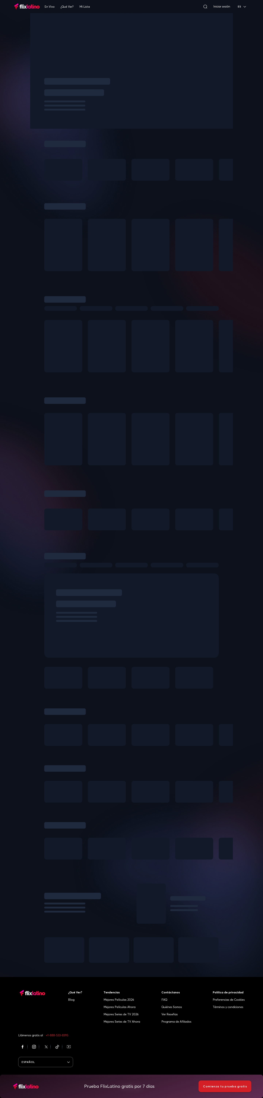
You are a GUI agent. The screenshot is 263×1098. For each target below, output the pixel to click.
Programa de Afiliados (176, 1021)
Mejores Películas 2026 (119, 999)
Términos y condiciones (228, 1007)
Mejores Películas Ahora (120, 1007)
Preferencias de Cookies (229, 999)
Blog (71, 999)
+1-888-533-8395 (57, 1035)
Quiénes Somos (171, 1007)
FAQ (164, 999)
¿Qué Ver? (67, 6)
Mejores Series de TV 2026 (121, 1014)
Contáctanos (170, 992)
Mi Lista (84, 6)
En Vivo (50, 6)
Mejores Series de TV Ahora (122, 1021)
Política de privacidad (228, 992)
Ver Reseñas (169, 1014)
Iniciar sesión (221, 6)
